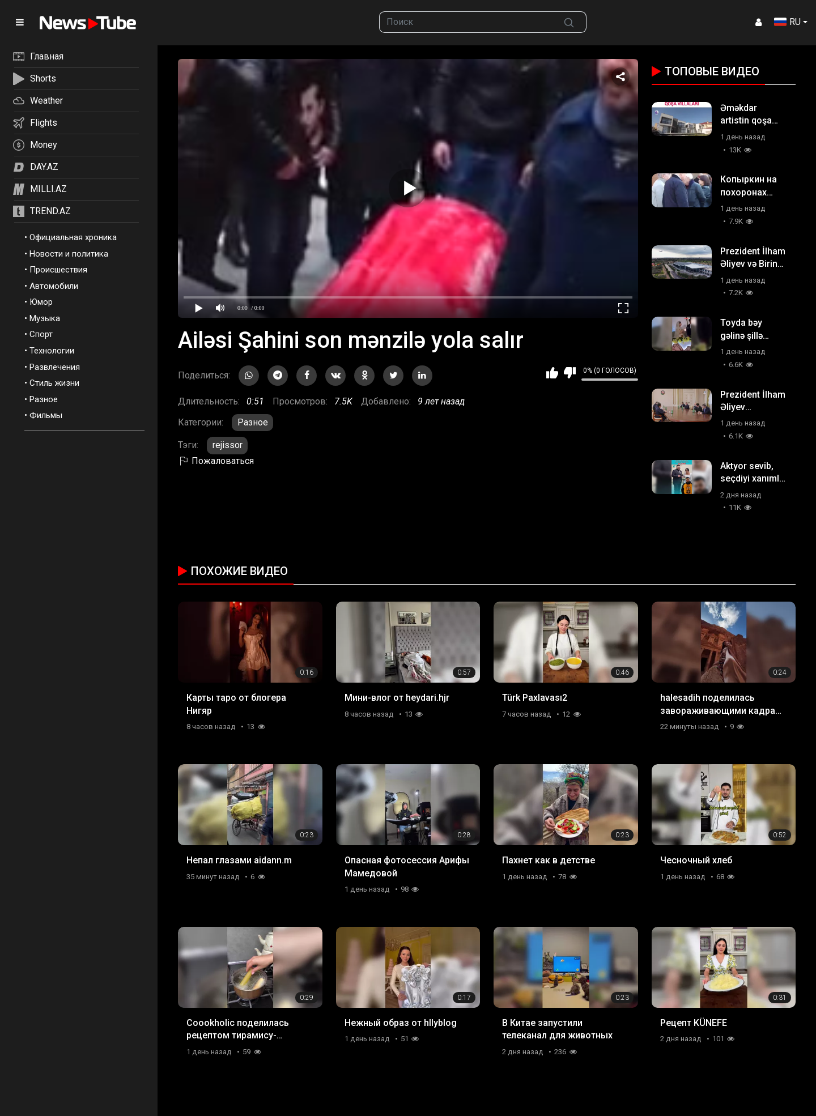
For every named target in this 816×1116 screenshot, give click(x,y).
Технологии (51, 351)
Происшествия (58, 270)
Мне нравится (552, 372)
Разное (43, 399)
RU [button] (787, 21)
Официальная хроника (73, 237)
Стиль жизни (54, 383)
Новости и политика (68, 254)
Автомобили (53, 286)
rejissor (227, 445)
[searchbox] (465, 22)
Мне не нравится (570, 372)
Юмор (41, 302)
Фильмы (45, 415)
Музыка (44, 318)
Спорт (41, 334)
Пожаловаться (216, 460)
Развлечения (54, 367)
